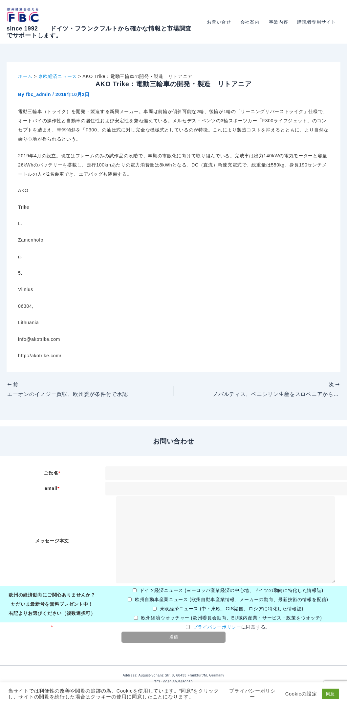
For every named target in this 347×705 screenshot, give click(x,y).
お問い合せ (219, 22)
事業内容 (278, 22)
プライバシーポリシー (217, 627)
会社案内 (250, 22)
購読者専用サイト (316, 22)
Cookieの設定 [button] (301, 693)
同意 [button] (330, 693)
